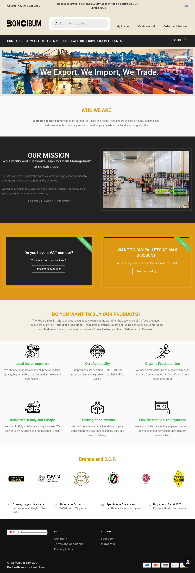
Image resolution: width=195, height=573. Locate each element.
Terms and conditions (69, 542)
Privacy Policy (63, 547)
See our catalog (146, 269)
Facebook (107, 536)
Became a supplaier (48, 266)
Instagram (108, 542)
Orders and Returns (175, 26)
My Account (124, 26)
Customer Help (147, 26)
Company (60, 536)
